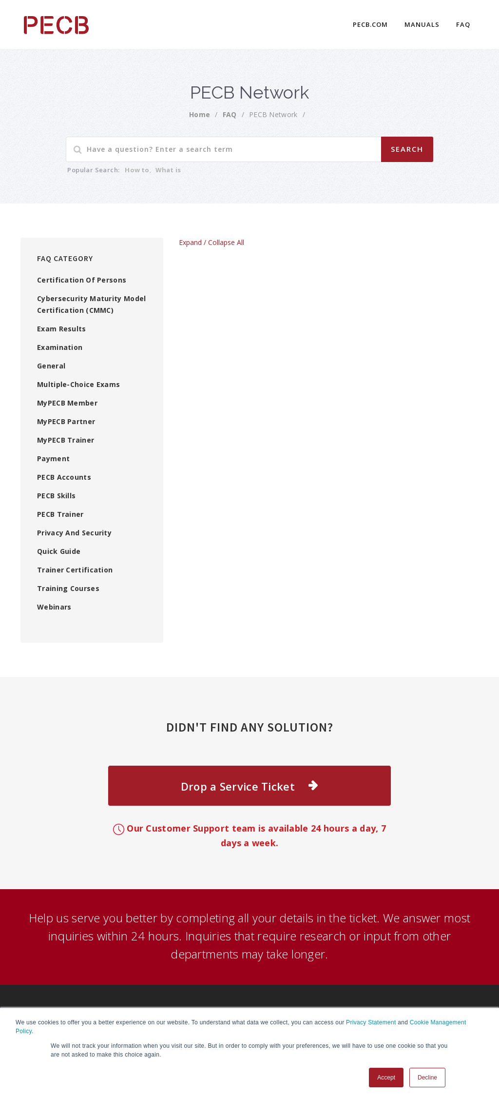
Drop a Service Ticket (238, 786)
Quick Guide (58, 551)
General (51, 365)
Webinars (54, 606)
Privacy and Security (74, 532)
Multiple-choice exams (78, 384)
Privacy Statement (371, 1022)
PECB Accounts (64, 477)
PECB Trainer (60, 514)
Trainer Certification (75, 569)
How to (137, 169)
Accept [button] (386, 1077)
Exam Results (61, 328)
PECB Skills (56, 495)
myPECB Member (67, 402)
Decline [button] (427, 1077)
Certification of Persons (81, 280)
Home (199, 114)
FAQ (463, 24)
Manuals (422, 24)
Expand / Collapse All (211, 242)
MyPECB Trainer (65, 440)
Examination (59, 347)
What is (168, 169)
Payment (53, 458)
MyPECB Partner (66, 421)
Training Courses (68, 588)
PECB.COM (370, 24)
